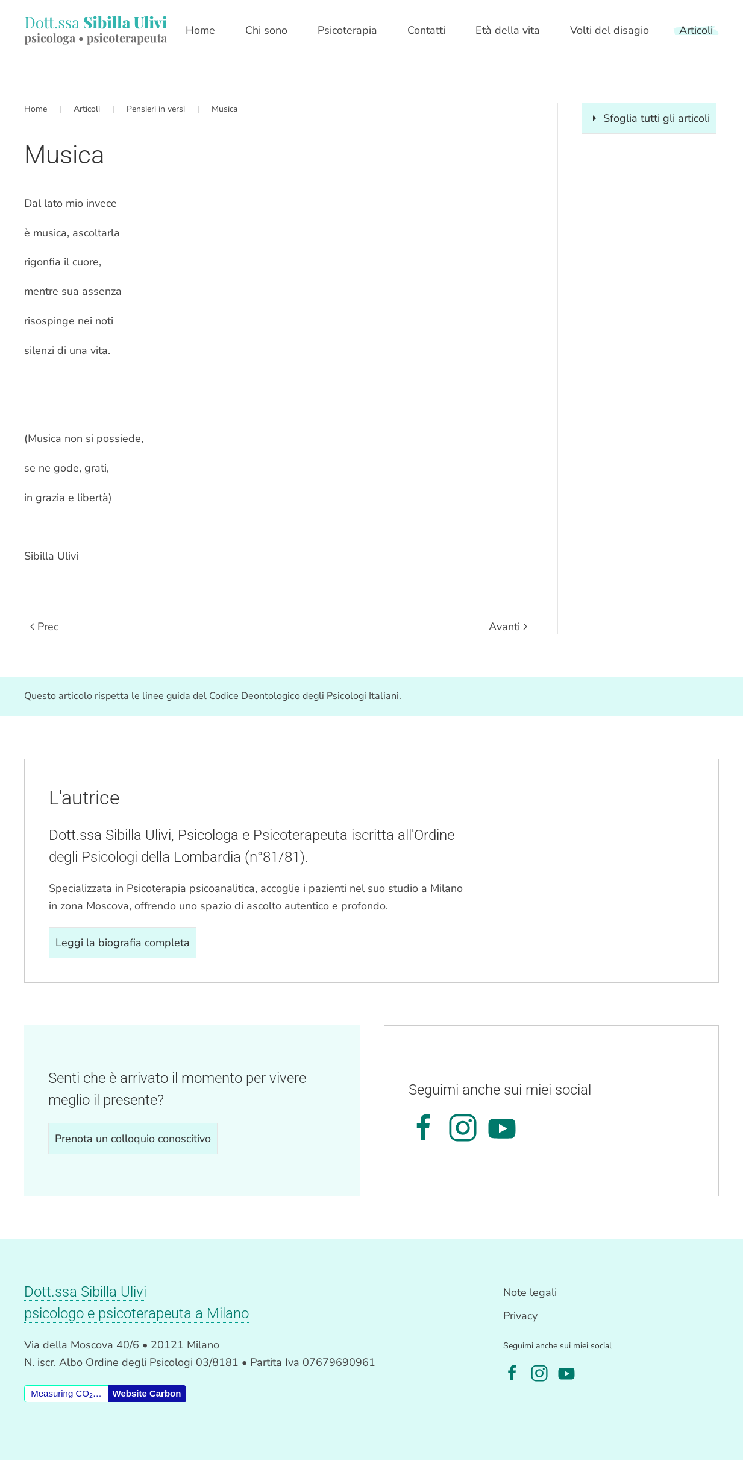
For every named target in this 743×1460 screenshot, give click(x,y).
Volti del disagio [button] (609, 30)
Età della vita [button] (507, 30)
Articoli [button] (696, 30)
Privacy (520, 1316)
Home (200, 30)
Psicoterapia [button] (347, 30)
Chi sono (266, 30)
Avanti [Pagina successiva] (508, 626)
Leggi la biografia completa (122, 942)
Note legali (530, 1292)
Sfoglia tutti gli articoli (649, 118)
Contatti (426, 30)
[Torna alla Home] (96, 30)
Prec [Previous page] (44, 626)
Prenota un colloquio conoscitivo (133, 1138)
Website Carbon (147, 1393)
